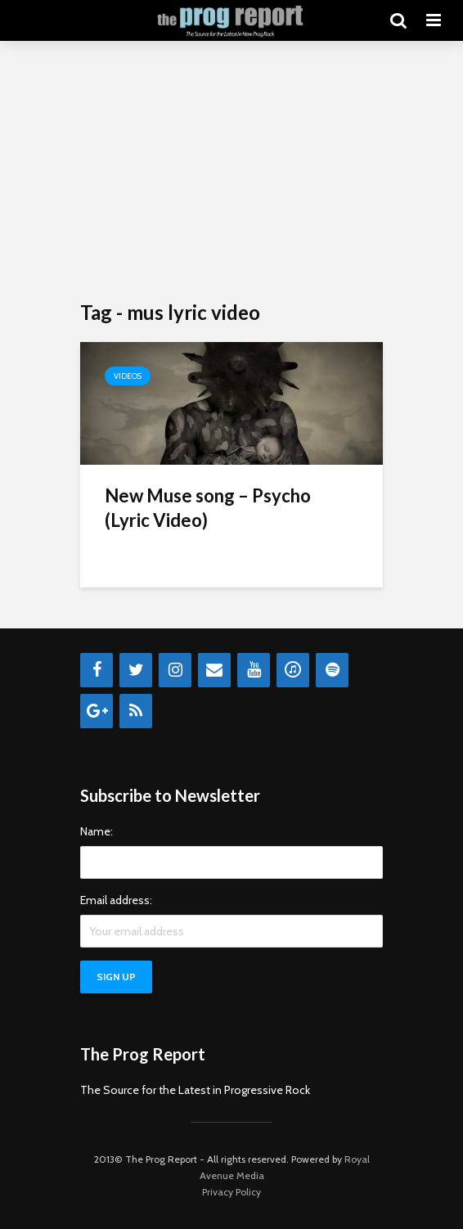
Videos (128, 376)
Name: (96, 831)
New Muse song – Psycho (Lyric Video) (208, 507)
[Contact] (214, 670)
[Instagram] (175, 670)
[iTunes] (292, 670)
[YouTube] (253, 670)
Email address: (116, 900)
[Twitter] (135, 670)
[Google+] (96, 711)
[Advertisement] (231, 171)
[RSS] (135, 711)
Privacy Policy (231, 1192)
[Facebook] (96, 670)
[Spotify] (332, 670)
